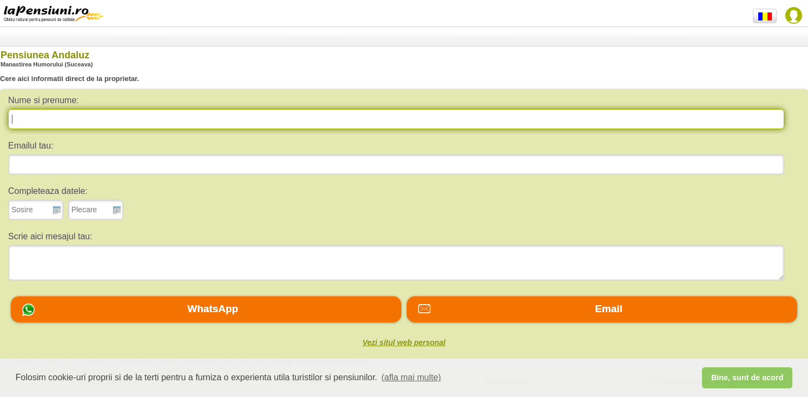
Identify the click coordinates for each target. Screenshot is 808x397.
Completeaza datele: (48, 191)
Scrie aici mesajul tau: (50, 236)
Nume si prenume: (43, 100)
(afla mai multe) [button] (411, 377)
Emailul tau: (31, 145)
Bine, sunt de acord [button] (747, 377)
